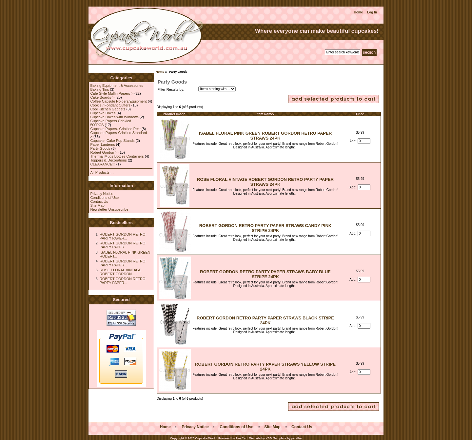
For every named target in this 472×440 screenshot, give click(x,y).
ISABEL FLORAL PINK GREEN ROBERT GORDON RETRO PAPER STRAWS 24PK (265, 136)
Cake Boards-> (102, 97)
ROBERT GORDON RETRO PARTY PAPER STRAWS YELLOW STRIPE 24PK (265, 367)
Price (360, 114)
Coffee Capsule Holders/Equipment (118, 101)
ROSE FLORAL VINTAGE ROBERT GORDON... (120, 272)
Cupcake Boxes (102, 113)
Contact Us (99, 201)
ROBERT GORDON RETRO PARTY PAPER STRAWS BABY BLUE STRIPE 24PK (265, 274)
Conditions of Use (104, 198)
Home (358, 12)
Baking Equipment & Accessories (116, 85)
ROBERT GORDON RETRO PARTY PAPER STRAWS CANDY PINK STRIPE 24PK (265, 228)
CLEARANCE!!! (102, 164)
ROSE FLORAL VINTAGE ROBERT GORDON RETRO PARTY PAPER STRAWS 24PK (265, 182)
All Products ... (101, 172)
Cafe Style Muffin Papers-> (111, 93)
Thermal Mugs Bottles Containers (117, 156)
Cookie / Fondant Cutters (110, 105)
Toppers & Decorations (108, 160)
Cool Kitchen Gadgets (107, 109)
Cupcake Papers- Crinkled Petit (115, 129)
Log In (372, 12)
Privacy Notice (101, 194)
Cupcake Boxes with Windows (114, 117)
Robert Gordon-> (103, 152)
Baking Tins (99, 89)
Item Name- (265, 114)
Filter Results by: (170, 89)
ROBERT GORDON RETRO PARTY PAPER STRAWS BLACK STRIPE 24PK (265, 320)
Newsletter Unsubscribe (109, 209)
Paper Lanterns (102, 144)
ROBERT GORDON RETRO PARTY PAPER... (123, 236)
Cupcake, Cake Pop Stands (112, 141)
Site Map (97, 205)
